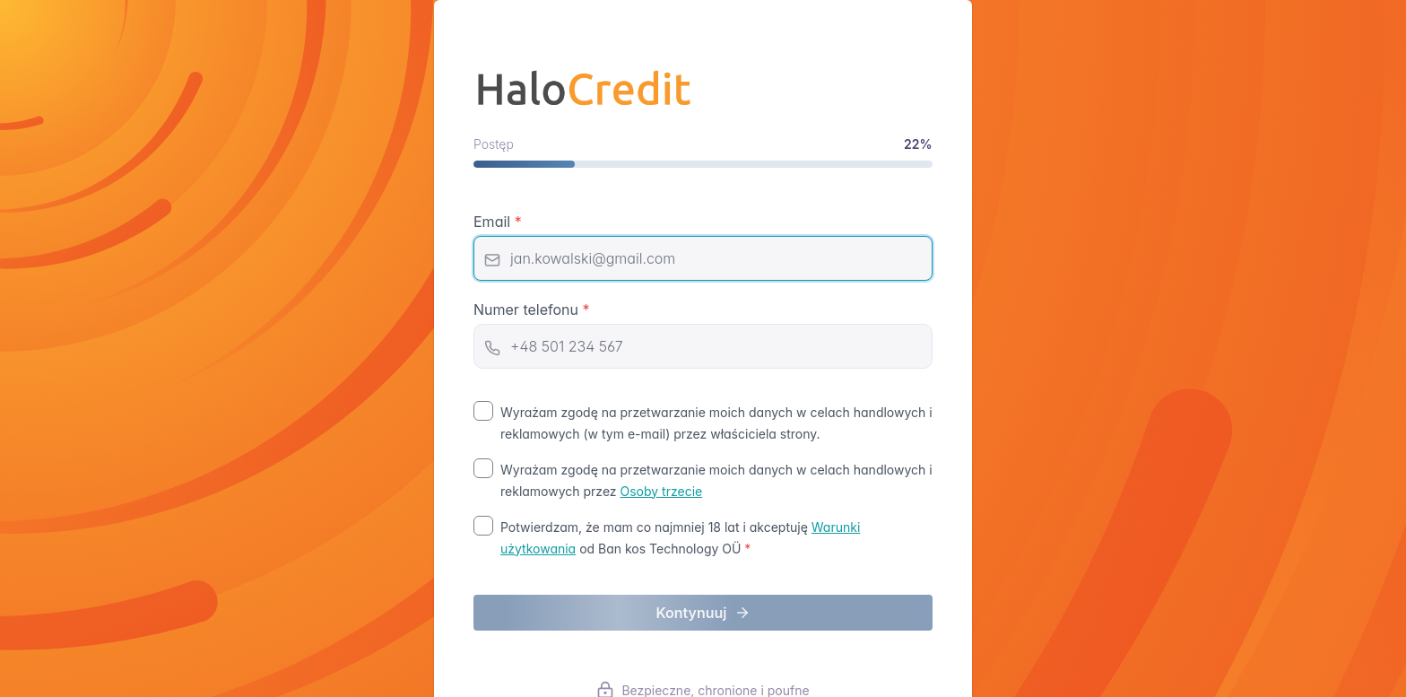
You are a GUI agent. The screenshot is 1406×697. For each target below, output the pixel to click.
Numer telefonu (531, 309)
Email (497, 222)
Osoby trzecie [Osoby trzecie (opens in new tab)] (662, 491)
